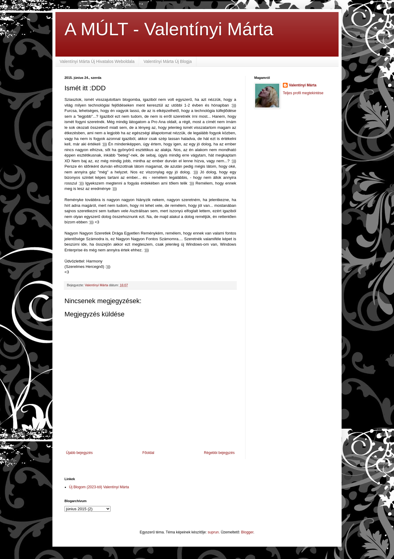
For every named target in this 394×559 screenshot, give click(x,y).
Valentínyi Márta (302, 85)
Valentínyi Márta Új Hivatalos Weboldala (97, 61)
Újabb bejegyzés (79, 453)
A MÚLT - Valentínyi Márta (169, 29)
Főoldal (148, 453)
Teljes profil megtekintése (303, 93)
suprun (213, 532)
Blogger (247, 532)
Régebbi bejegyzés (219, 453)
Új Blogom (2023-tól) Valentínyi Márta (99, 487)
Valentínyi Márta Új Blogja (168, 61)
